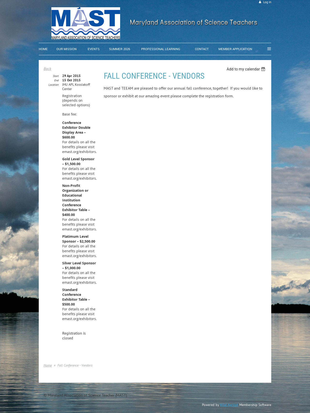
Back (47, 68)
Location (53, 84)
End (56, 80)
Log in (267, 2)
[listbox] (246, 69)
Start (56, 76)
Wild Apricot (229, 405)
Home (48, 365)
